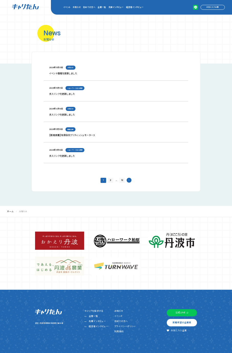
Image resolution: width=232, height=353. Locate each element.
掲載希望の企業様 (182, 322)
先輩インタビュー (116, 7)
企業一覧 (102, 7)
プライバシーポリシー (125, 326)
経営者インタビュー (134, 7)
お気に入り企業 (212, 7)
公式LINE (180, 312)
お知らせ (77, 7)
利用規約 (119, 331)
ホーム (10, 211)
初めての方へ (89, 7)
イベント (66, 7)
